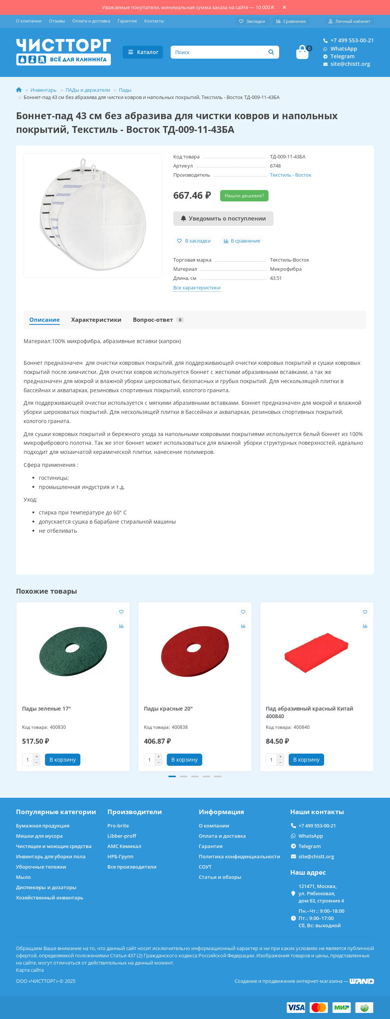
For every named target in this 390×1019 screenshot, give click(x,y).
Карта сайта (30, 969)
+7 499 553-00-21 (347, 41)
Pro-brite (118, 825)
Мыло (23, 877)
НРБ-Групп (120, 856)
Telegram (337, 57)
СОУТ (205, 866)
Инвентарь (43, 91)
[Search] (225, 52)
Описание (44, 321)
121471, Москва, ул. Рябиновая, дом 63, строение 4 (321, 893)
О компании (29, 21)
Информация (221, 811)
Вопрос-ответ (158, 321)
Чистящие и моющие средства (54, 846)
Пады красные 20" (168, 710)
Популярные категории (56, 811)
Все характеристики (197, 288)
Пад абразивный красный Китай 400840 (309, 713)
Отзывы (57, 21)
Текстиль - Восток (291, 175)
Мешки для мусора (39, 835)
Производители (134, 811)
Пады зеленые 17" (46, 710)
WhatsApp (338, 49)
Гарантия (127, 21)
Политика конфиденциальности (239, 856)
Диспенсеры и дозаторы (46, 887)
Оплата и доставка (91, 21)
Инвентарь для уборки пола (51, 856)
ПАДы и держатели (88, 91)
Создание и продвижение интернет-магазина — (304, 980)
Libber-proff (121, 835)
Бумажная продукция (42, 825)
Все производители (132, 866)
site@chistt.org (345, 65)
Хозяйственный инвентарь (49, 897)
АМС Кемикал (124, 846)
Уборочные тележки (41, 866)
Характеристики (96, 321)
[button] (172, 778)
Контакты (154, 21)
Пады (125, 91)
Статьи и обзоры (220, 877)
